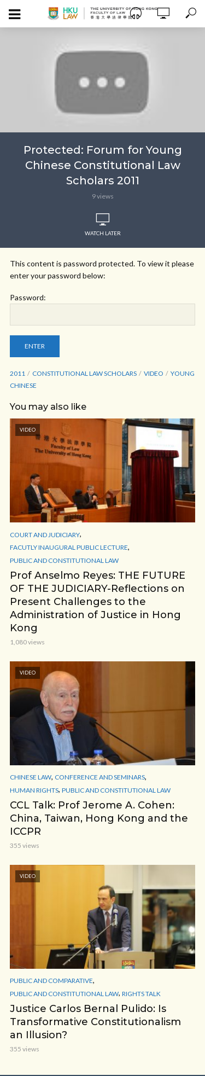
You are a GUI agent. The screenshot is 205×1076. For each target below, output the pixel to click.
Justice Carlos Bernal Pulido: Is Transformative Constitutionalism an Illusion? (95, 1022)
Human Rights (34, 790)
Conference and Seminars (100, 777)
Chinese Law (30, 777)
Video (153, 373)
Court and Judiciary (45, 535)
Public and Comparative (51, 980)
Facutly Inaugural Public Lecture (69, 547)
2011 (17, 373)
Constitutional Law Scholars (84, 373)
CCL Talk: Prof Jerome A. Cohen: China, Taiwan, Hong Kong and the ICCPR (99, 818)
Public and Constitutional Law (64, 560)
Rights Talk (141, 994)
